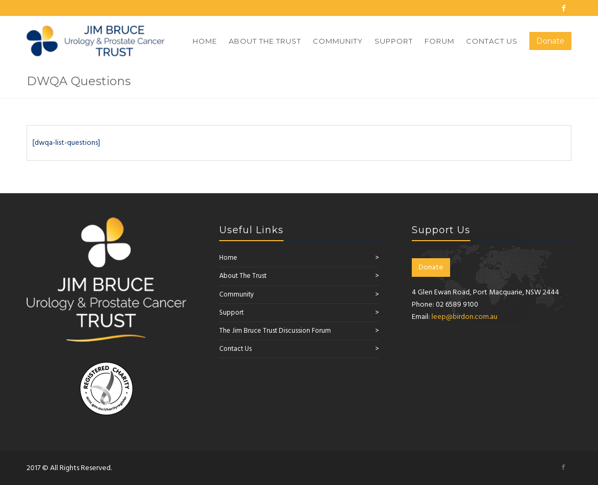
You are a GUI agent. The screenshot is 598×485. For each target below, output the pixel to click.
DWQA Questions (79, 81)
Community (236, 294)
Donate (431, 267)
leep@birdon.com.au (464, 317)
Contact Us (235, 349)
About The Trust (243, 276)
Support (231, 312)
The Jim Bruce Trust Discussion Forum (275, 330)
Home (228, 258)
